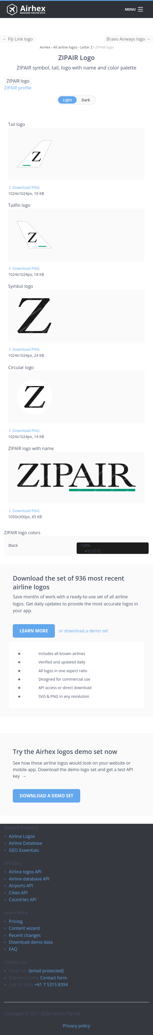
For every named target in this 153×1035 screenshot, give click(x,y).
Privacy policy (76, 1026)
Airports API (21, 886)
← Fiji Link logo (17, 39)
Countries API (23, 900)
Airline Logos (22, 836)
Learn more (34, 631)
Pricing (16, 921)
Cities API (18, 893)
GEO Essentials (24, 850)
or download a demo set (83, 631)
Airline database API (29, 879)
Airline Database (25, 843)
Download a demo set (46, 796)
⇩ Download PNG (24, 187)
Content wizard (24, 928)
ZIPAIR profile (17, 88)
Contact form (53, 978)
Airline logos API (25, 872)
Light (67, 99)
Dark (86, 99)
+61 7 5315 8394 (51, 985)
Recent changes (25, 935)
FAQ (13, 949)
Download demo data (31, 942)
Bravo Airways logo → (129, 39)
